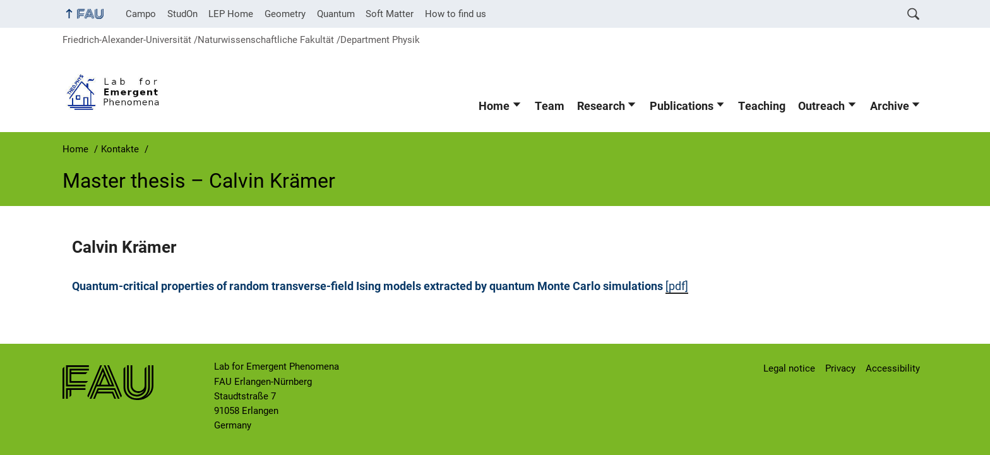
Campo (141, 14)
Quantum (336, 14)
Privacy (840, 368)
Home (494, 106)
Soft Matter (390, 14)
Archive (889, 106)
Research (601, 106)
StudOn (182, 14)
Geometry (285, 14)
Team (549, 106)
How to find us (455, 14)
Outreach (821, 106)
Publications (681, 106)
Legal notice (789, 368)
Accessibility (893, 368)
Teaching (761, 106)
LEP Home (230, 14)
